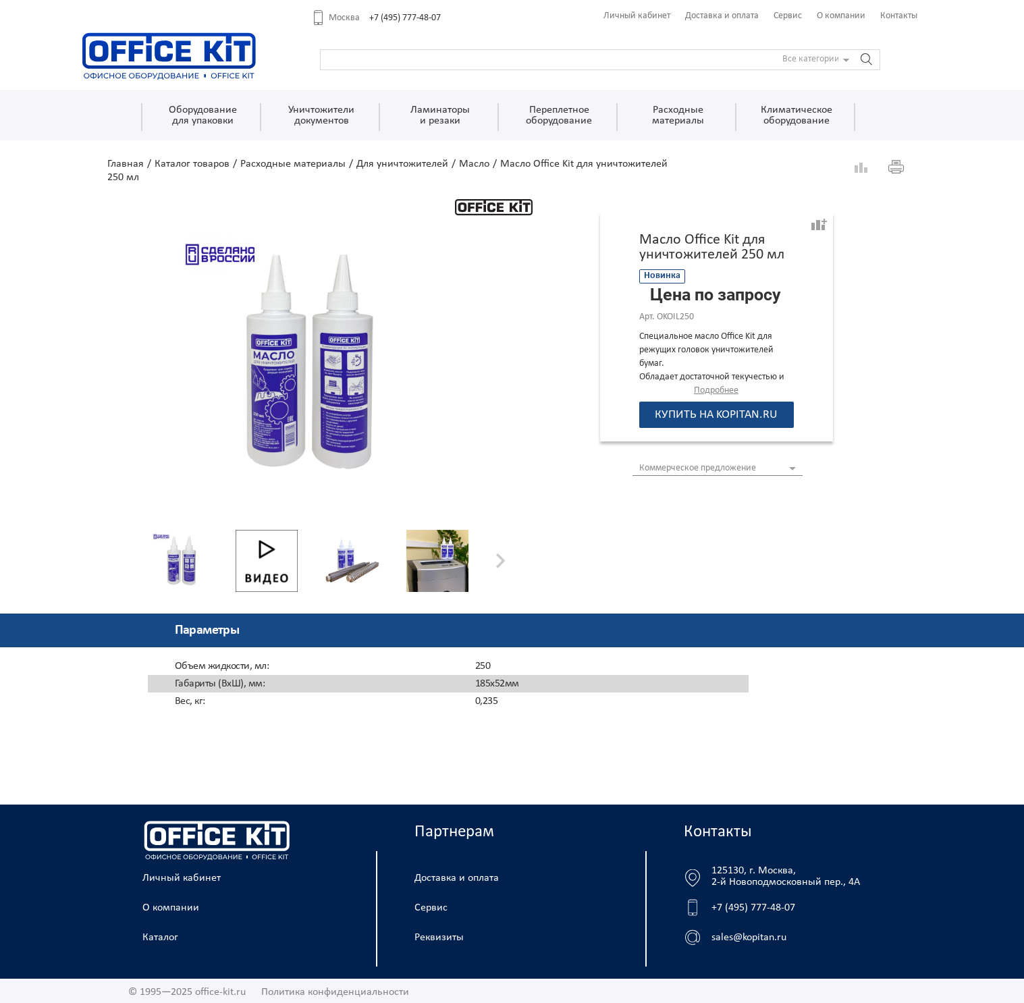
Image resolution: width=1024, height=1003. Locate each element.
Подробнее (716, 390)
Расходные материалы (293, 164)
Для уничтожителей (402, 164)
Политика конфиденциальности (335, 992)
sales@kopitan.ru (748, 937)
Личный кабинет (636, 16)
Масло (474, 164)
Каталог (160, 937)
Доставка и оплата (722, 16)
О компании (841, 16)
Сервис (788, 16)
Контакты (898, 16)
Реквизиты (439, 937)
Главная (125, 164)
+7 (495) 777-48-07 (405, 18)
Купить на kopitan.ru (716, 414)
